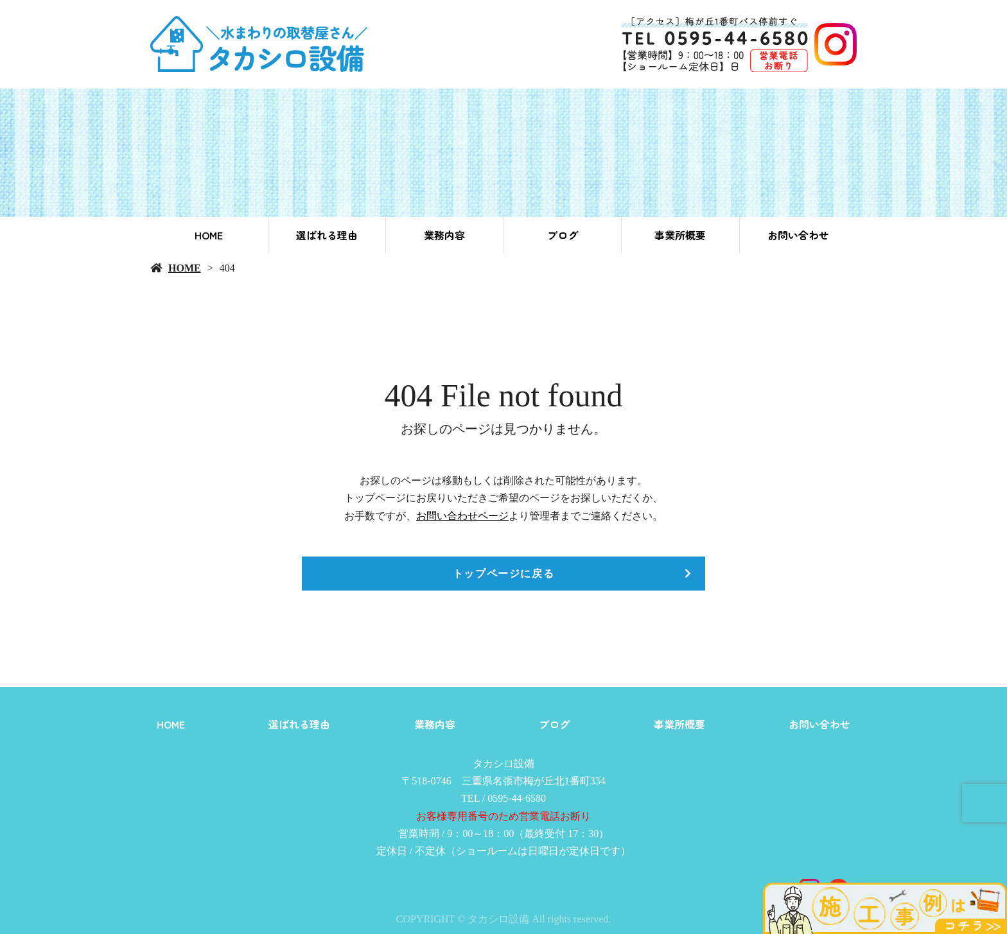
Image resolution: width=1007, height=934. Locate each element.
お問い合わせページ (462, 515)
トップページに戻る (503, 573)
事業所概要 (680, 235)
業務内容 (444, 235)
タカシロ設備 (503, 763)
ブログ (562, 235)
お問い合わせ (798, 235)
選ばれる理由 (327, 235)
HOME (209, 235)
